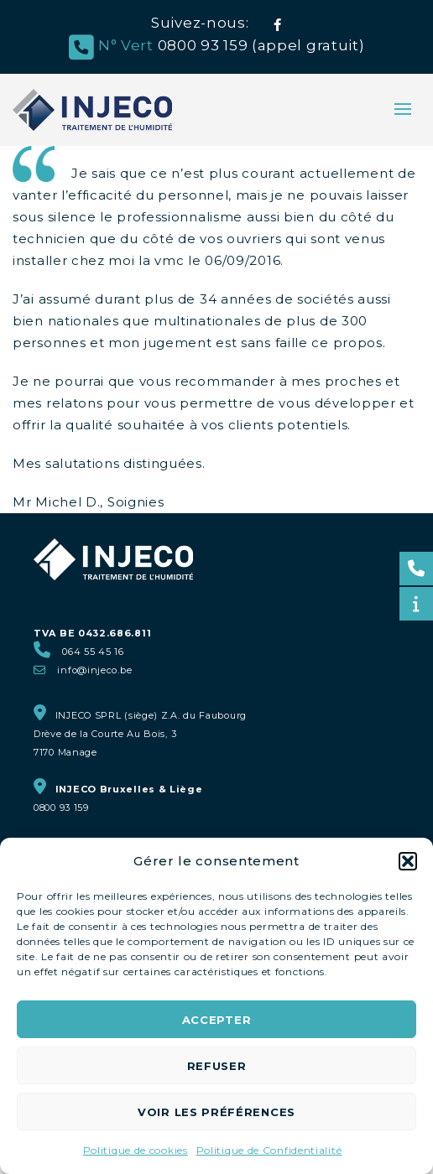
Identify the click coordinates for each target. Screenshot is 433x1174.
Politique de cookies (135, 1150)
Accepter (217, 1019)
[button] (407, 861)
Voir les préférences (216, 1112)
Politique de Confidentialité (269, 1150)
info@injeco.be (94, 670)
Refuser (217, 1066)
